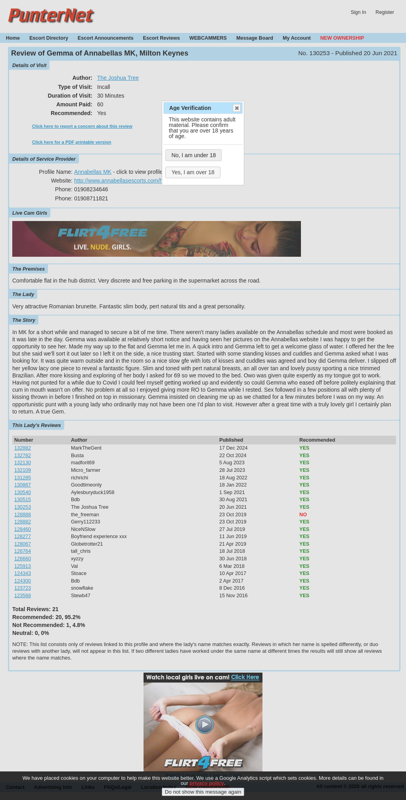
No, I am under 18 (193, 155)
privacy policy (207, 788)
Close (236, 108)
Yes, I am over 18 (192, 172)
